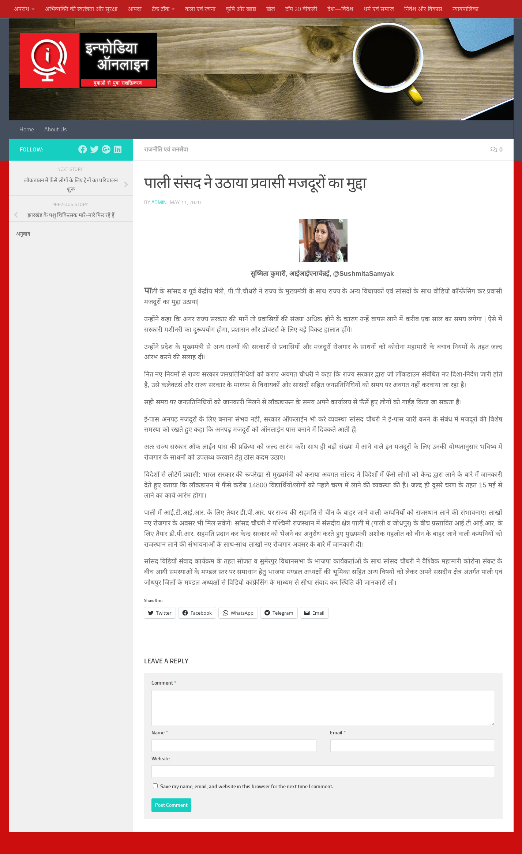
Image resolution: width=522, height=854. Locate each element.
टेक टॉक (160, 8)
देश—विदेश (340, 8)
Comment (163, 683)
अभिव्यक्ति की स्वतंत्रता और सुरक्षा (81, 8)
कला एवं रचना (200, 8)
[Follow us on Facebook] (82, 149)
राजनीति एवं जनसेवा (166, 149)
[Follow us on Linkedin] (117, 149)
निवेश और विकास (423, 8)
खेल (270, 8)
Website (160, 759)
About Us (55, 129)
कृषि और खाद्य (241, 8)
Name (159, 733)
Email (338, 733)
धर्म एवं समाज (379, 8)
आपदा (135, 8)
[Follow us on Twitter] (94, 149)
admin (158, 202)
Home (26, 129)
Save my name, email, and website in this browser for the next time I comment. (246, 786)
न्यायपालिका (465, 8)
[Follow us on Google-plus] (106, 149)
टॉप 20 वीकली (301, 8)
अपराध (21, 8)
